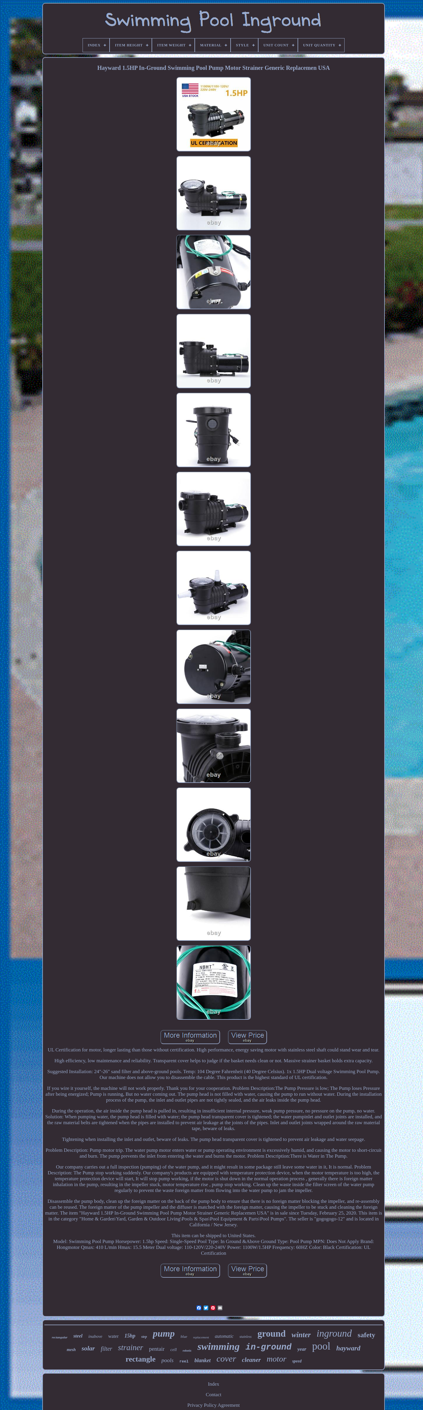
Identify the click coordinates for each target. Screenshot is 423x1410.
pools (168, 1360)
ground (272, 1333)
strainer (130, 1347)
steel (78, 1336)
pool (321, 1346)
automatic (224, 1336)
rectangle (140, 1359)
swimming (218, 1346)
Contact (213, 1394)
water (113, 1336)
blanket (202, 1360)
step (144, 1337)
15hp (130, 1336)
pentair (156, 1349)
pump (164, 1333)
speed (297, 1361)
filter (106, 1348)
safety (366, 1335)
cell (173, 1349)
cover (226, 1358)
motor (276, 1358)
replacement (201, 1337)
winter (300, 1335)
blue (184, 1336)
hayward (348, 1348)
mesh (71, 1349)
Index (213, 1384)
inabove (95, 1336)
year (301, 1349)
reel (184, 1361)
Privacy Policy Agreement (213, 1405)
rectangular (59, 1337)
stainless (245, 1337)
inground (334, 1333)
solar (88, 1348)
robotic (187, 1350)
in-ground (269, 1347)
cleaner (251, 1359)
